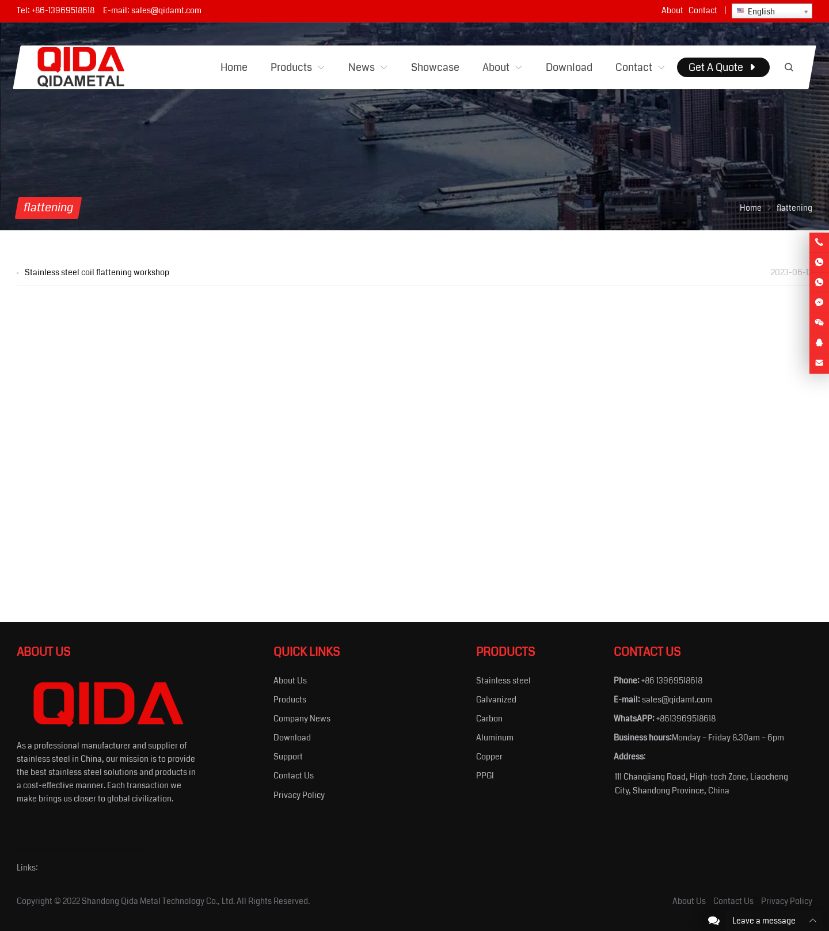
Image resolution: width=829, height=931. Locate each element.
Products (289, 699)
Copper (489, 756)
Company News (301, 718)
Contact (703, 10)
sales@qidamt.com (166, 10)
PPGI (485, 775)
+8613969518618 (686, 718)
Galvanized (496, 699)
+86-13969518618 (63, 10)
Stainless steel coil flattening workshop (97, 272)
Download (292, 737)
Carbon (489, 718)
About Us (290, 680)
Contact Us (293, 775)
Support (288, 756)
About (672, 10)
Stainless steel (503, 680)
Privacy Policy (299, 795)
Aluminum (495, 737)
